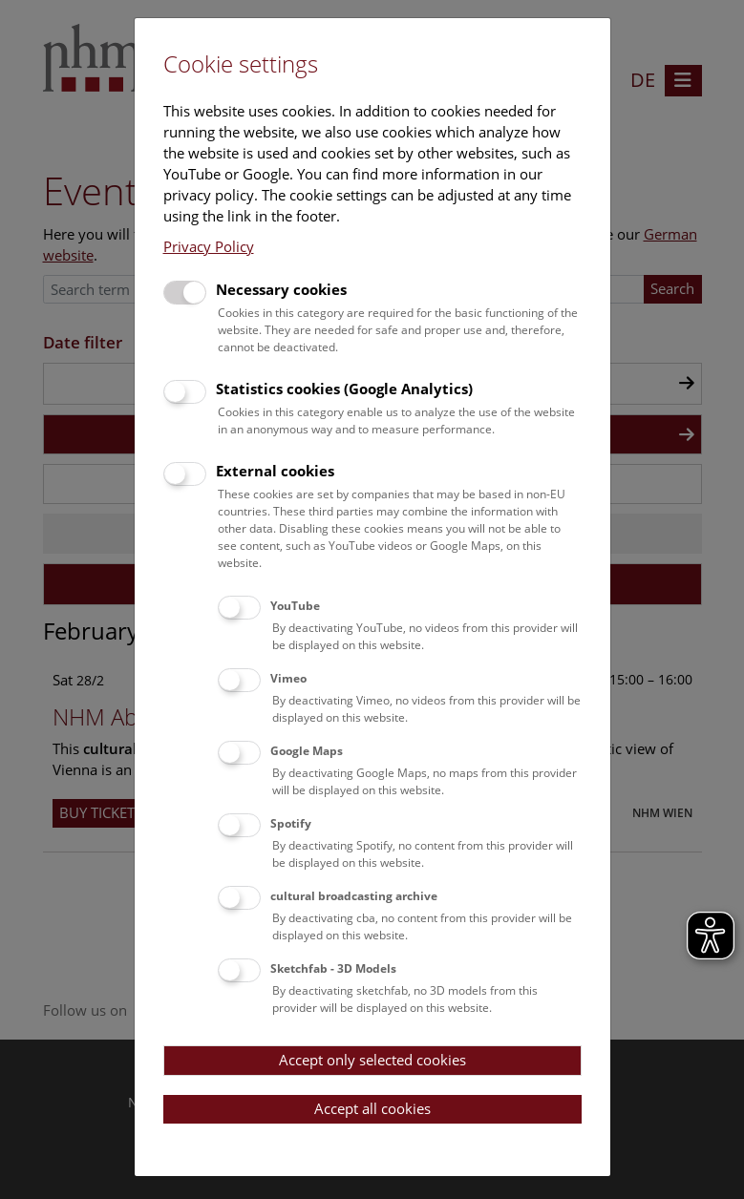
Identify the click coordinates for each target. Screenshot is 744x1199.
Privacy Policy (208, 246)
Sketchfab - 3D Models (333, 968)
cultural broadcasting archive (353, 896)
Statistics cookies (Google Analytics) (344, 388)
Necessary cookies (281, 289)
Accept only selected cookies (372, 1059)
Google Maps (306, 751)
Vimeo (288, 678)
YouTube (295, 606)
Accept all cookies (372, 1108)
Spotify (290, 823)
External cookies (275, 470)
